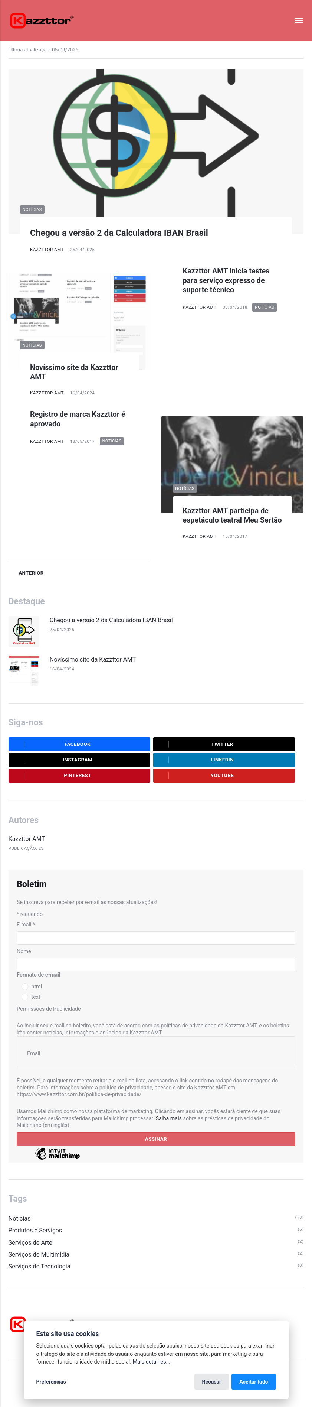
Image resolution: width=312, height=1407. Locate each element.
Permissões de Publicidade (49, 1009)
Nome (24, 951)
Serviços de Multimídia (39, 1254)
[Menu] (295, 20)
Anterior (26, 573)
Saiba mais (169, 1118)
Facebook (52, 744)
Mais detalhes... (151, 1362)
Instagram (52, 760)
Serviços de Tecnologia (39, 1266)
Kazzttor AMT (47, 249)
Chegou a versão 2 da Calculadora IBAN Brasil (119, 233)
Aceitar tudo (253, 1382)
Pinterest (52, 776)
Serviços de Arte (30, 1242)
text (36, 997)
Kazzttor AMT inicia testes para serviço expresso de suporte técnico (226, 280)
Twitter (195, 744)
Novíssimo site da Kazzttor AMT (93, 659)
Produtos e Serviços (35, 1230)
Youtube (196, 776)
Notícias (32, 209)
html (37, 987)
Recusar (211, 1382)
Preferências (51, 1382)
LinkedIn (196, 760)
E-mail (26, 924)
